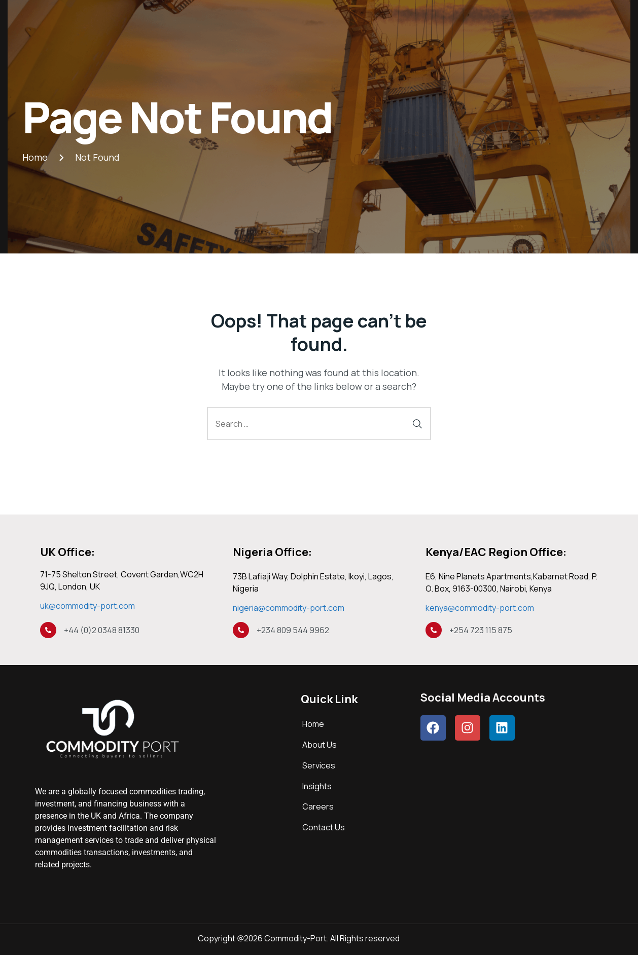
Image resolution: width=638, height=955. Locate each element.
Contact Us (323, 827)
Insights (317, 786)
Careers (318, 806)
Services (318, 765)
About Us (319, 744)
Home (313, 723)
